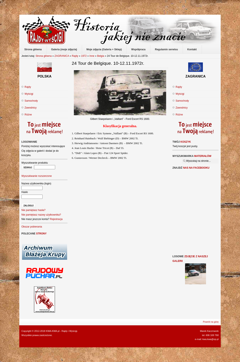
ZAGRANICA (61, 55)
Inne (91, 55)
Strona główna (43, 55)
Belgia (100, 55)
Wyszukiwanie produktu (34, 162)
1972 (84, 55)
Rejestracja (56, 219)
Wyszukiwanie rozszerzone (36, 176)
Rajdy (75, 55)
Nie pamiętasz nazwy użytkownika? (41, 214)
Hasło (24, 192)
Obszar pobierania (31, 226)
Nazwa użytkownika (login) (36, 183)
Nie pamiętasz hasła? (33, 210)
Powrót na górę (211, 322)
